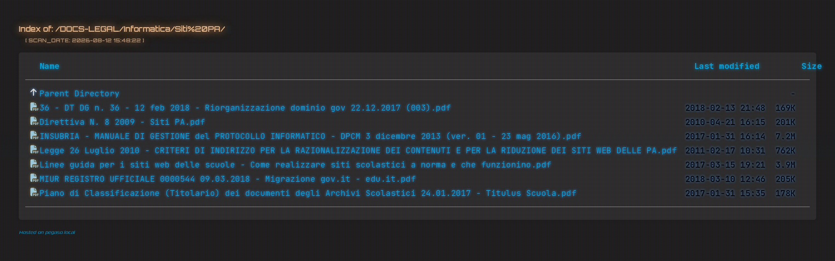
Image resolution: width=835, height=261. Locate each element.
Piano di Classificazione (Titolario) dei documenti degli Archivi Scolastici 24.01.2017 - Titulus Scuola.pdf (308, 193)
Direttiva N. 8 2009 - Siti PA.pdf (122, 122)
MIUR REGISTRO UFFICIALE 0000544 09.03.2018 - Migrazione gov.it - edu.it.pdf (227, 179)
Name (49, 66)
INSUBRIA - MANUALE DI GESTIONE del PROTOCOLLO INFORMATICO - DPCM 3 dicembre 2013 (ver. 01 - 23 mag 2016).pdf (310, 136)
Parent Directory (79, 93)
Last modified (727, 66)
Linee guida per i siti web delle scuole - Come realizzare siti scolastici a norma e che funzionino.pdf (295, 164)
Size (812, 66)
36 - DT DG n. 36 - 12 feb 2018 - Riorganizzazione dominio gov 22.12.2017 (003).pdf (245, 108)
